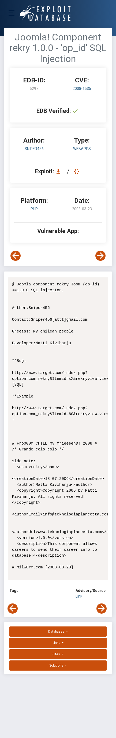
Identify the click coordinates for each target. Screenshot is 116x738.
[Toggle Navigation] (13, 13)
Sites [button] (57, 654)
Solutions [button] (56, 665)
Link (79, 596)
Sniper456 (34, 149)
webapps (82, 149)
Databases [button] (56, 631)
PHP (34, 209)
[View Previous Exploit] (15, 256)
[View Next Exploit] (100, 256)
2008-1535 (82, 88)
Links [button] (57, 643)
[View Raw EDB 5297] (77, 171)
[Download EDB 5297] (59, 171)
